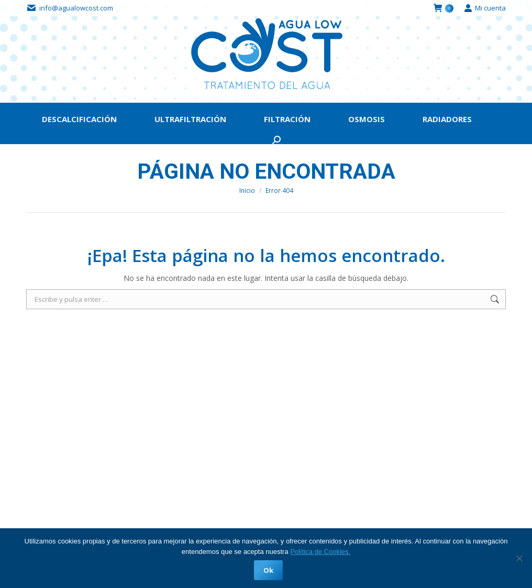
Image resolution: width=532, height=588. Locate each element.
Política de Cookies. (320, 552)
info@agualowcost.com (76, 8)
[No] (519, 558)
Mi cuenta (485, 8)
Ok (269, 570)
